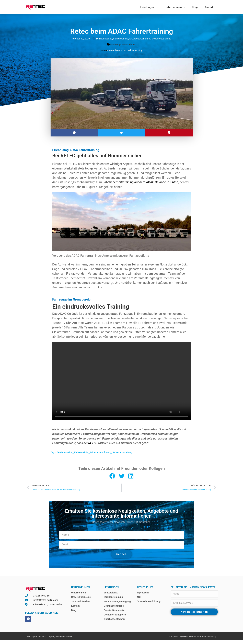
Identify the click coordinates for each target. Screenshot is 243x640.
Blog (195, 7)
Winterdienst (111, 591)
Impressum (143, 591)
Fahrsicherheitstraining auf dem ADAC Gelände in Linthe (140, 181)
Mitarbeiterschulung (140, 38)
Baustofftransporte (114, 609)
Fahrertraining (120, 38)
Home (103, 50)
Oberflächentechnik (114, 618)
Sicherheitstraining (161, 38)
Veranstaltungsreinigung (117, 600)
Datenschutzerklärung (148, 600)
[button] (74, 132)
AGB (139, 596)
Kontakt (210, 7)
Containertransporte (115, 613)
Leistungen (149, 7)
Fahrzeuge (115, 44)
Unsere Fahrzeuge (81, 596)
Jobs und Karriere (80, 600)
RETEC (92, 442)
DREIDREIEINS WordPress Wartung (199, 635)
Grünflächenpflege (114, 604)
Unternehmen (175, 7)
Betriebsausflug (104, 38)
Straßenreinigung (113, 596)
